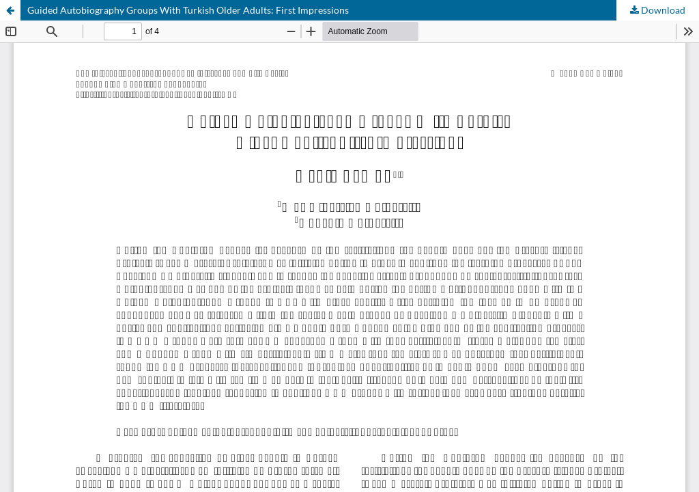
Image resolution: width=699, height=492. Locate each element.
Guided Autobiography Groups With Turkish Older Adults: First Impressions (188, 10)
